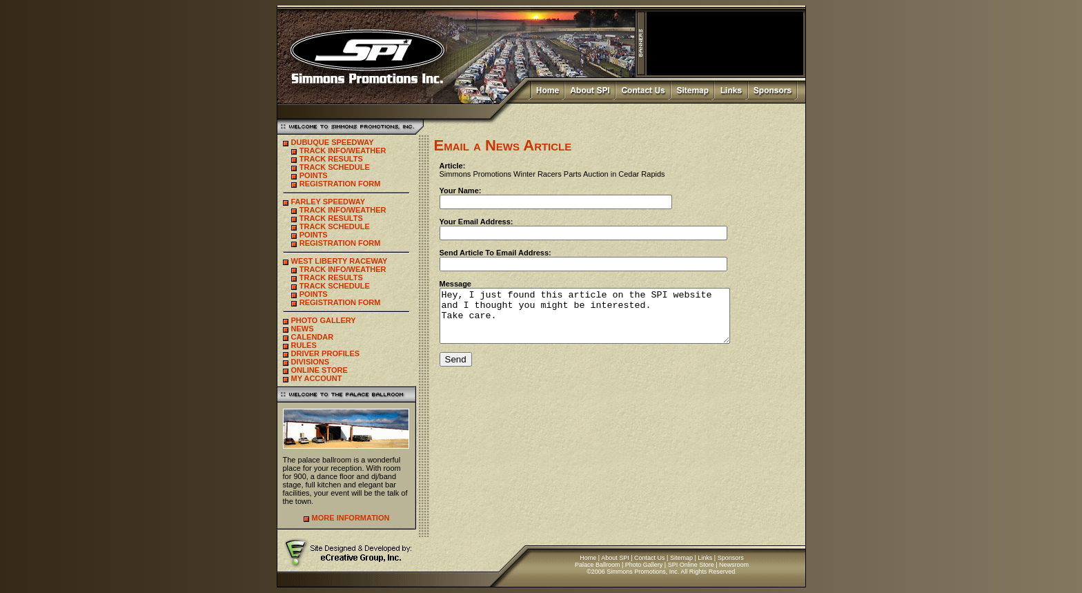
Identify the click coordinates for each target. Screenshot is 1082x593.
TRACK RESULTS (331, 159)
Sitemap (681, 557)
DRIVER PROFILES (325, 353)
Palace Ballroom (597, 564)
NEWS (302, 328)
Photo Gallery (644, 564)
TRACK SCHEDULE (334, 167)
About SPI (615, 557)
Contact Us (649, 557)
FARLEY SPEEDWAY (328, 201)
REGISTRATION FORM (340, 183)
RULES (304, 345)
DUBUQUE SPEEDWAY (332, 142)
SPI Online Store (691, 564)
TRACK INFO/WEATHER (342, 150)
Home (588, 557)
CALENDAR (312, 337)
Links (705, 557)
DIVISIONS (310, 362)
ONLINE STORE (319, 370)
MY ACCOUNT (316, 378)
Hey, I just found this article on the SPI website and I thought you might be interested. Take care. (602, 321)
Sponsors (731, 557)
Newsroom (734, 564)
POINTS (313, 175)
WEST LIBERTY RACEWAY (339, 261)
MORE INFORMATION (351, 518)
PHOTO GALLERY (323, 320)
